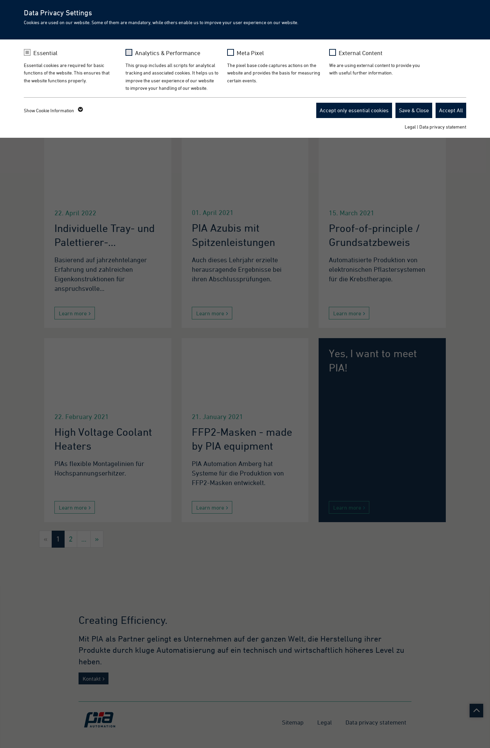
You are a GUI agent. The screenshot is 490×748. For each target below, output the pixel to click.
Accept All (451, 110)
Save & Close (414, 110)
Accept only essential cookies (354, 110)
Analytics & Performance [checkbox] (167, 52)
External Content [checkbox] (361, 52)
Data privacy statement (442, 127)
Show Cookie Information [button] (53, 110)
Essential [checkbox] (45, 52)
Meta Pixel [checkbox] (250, 52)
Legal (410, 127)
